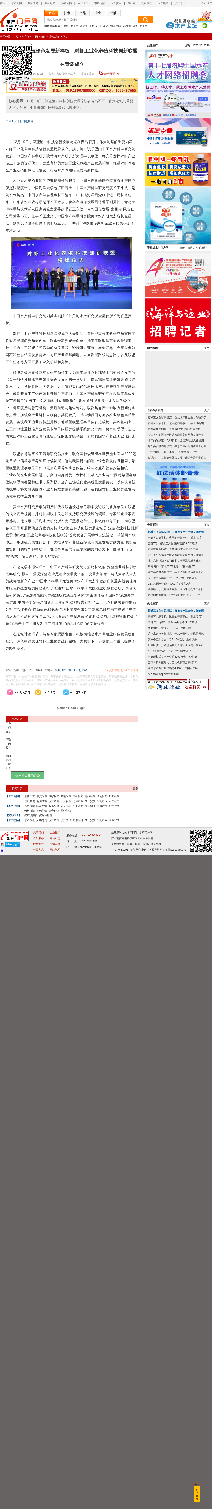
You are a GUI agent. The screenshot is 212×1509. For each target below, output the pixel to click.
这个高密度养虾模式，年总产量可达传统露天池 (176, 1363)
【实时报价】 (13, 819)
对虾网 (131, 3)
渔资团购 (66, 3)
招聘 (113, 13)
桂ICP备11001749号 (123, 1503)
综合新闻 (54, 36)
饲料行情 (29, 814)
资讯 (52, 13)
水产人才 (83, 3)
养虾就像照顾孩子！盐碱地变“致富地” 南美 (173, 1340)
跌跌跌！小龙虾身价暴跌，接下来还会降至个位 (176, 1380)
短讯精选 (29, 805)
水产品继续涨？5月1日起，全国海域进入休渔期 (176, 1231)
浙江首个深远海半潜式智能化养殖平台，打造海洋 (177, 1226)
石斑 (98, 26)
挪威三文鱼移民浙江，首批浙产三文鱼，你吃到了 (177, 1208)
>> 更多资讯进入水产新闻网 (137, 670)
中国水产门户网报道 (19, 121)
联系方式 (38, 1498)
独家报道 (54, 800)
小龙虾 (127, 26)
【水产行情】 (13, 809)
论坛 (58, 670)
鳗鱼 (135, 26)
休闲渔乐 (102, 824)
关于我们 (38, 1486)
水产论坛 (179, 3)
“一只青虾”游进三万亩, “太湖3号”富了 (169, 1442)
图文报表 (66, 809)
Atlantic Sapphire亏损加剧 (163, 1465)
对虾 (66, 26)
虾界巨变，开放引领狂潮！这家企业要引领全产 (176, 1436)
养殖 (84, 670)
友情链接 (55, 1498)
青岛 (64, 670)
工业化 (77, 670)
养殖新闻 (90, 800)
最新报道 (29, 800)
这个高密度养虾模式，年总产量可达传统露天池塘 (177, 1237)
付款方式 (38, 1503)
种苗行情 (114, 809)
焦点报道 (41, 800)
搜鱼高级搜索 (52, 26)
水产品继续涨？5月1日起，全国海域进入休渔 (174, 1351)
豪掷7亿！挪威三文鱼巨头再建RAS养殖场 (172, 1334)
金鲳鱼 (84, 26)
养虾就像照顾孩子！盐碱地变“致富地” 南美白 (174, 1220)
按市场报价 (31, 819)
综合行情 (54, 814)
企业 (98, 13)
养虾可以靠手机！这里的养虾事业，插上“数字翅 (176, 1214)
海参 (119, 26)
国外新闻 (78, 800)
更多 (135, 792)
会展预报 (41, 805)
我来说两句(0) (111, 73)
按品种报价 (45, 819)
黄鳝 (112, 26)
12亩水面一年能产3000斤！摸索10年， (171, 1374)
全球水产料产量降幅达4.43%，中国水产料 (173, 1459)
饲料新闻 (114, 800)
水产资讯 (29, 824)
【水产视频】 (13, 824)
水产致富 (114, 805)
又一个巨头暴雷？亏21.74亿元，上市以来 (172, 1369)
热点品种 (78, 824)
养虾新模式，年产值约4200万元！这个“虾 (172, 1448)
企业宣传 (114, 824)
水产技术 (116, 3)
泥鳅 (105, 26)
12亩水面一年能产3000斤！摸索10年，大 (172, 1243)
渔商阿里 (49, 3)
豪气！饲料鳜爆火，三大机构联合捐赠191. (173, 1453)
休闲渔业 (102, 805)
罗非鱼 (74, 26)
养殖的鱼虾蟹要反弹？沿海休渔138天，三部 (174, 1386)
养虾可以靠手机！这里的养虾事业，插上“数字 (175, 1329)
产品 (83, 13)
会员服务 (38, 1492)
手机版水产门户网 (157, 1038)
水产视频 (163, 3)
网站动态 (55, 1492)
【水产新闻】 (13, 800)
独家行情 (41, 809)
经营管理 (66, 805)
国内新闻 (40, 36)
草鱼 (92, 26)
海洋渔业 (78, 805)
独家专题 (33, 3)
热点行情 (29, 809)
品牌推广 (152, 836)
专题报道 (66, 800)
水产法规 (54, 805)
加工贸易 (90, 805)
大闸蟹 (143, 26)
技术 (67, 13)
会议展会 (146, 3)
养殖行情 (102, 809)
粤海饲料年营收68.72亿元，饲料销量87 (171, 1357)
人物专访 (41, 824)
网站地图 (55, 1503)
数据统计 (54, 809)
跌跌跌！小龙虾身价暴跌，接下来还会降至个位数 (177, 1249)
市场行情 (99, 3)
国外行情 (66, 814)
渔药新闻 (102, 800)
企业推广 (206, 3)
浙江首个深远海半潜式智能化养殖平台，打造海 (176, 1346)
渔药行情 (41, 814)
